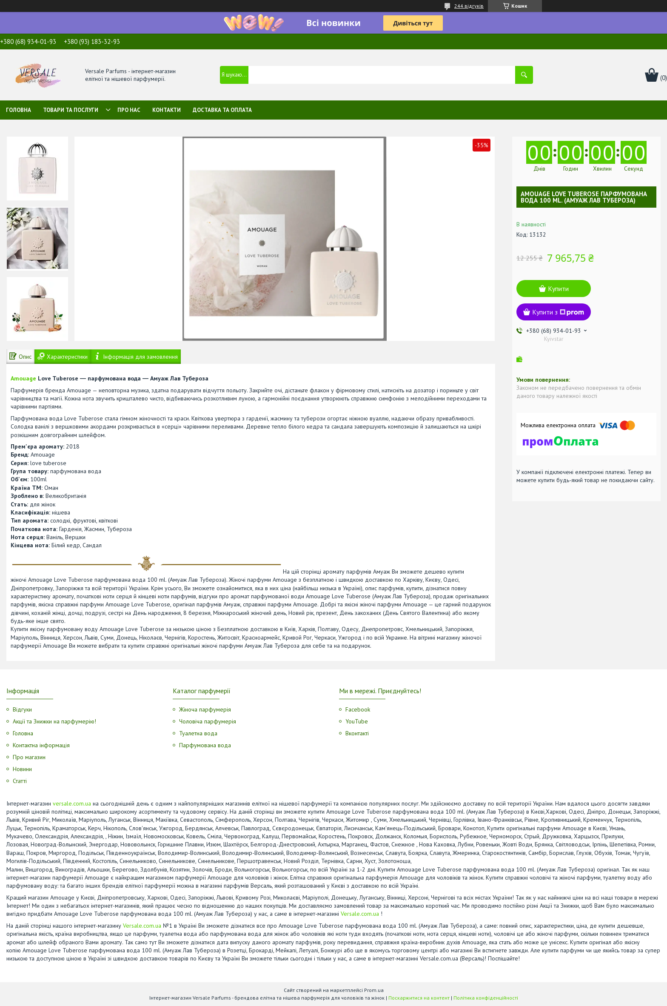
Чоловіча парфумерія (207, 721)
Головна (18, 110)
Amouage (23, 378)
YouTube (356, 721)
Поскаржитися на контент (419, 998)
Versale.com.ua (360, 913)
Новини (22, 769)
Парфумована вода (205, 745)
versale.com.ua (72, 803)
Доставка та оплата (222, 110)
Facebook (357, 709)
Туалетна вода (198, 733)
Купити (558, 288)
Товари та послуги (70, 110)
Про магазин (29, 757)
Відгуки (22, 709)
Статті (20, 781)
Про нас (128, 110)
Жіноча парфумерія (205, 709)
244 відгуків (469, 6)
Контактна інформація (41, 745)
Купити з (558, 312)
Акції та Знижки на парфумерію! (54, 721)
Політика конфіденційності (485, 998)
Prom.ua (374, 990)
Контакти (166, 110)
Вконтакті (357, 733)
